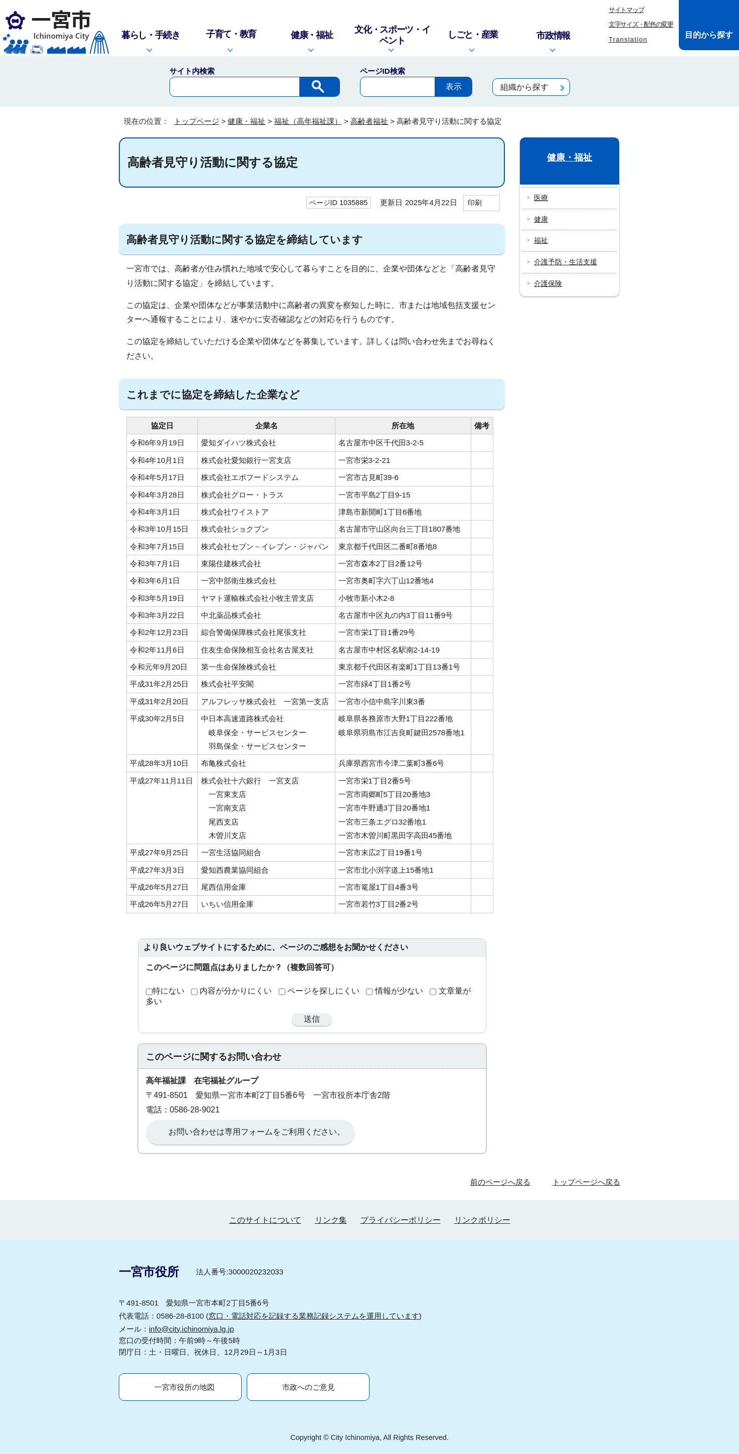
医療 (541, 198)
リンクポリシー (482, 1220)
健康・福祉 (246, 121)
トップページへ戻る (586, 1182)
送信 (312, 1019)
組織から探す (524, 87)
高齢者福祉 (369, 121)
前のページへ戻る (500, 1182)
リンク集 (331, 1220)
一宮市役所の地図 (184, 1387)
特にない (168, 991)
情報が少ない (399, 991)
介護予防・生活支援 (565, 262)
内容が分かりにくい (236, 991)
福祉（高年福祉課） (308, 121)
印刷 (475, 203)
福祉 (541, 240)
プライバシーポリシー (400, 1220)
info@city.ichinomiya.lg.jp (191, 1329)
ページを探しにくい (323, 991)
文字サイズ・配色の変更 (641, 24)
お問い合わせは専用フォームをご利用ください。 (256, 1131)
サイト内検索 (192, 71)
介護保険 (548, 283)
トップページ (196, 121)
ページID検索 (382, 71)
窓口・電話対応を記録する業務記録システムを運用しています (314, 1316)
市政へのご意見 (308, 1387)
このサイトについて (265, 1220)
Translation (628, 39)
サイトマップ (626, 10)
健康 (541, 219)
